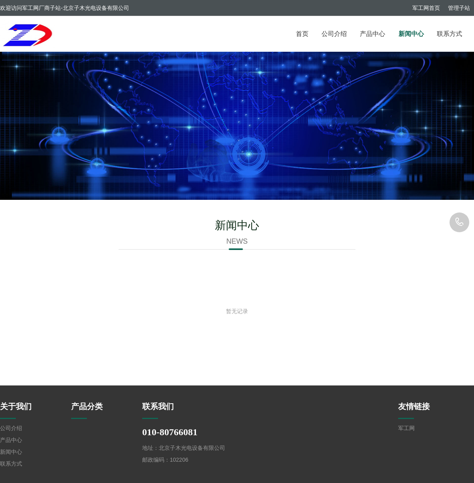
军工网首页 (426, 8)
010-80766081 (459, 222)
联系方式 (449, 33)
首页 (302, 33)
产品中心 (372, 33)
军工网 (406, 428)
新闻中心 (411, 33)
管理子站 (459, 8)
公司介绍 (334, 33)
